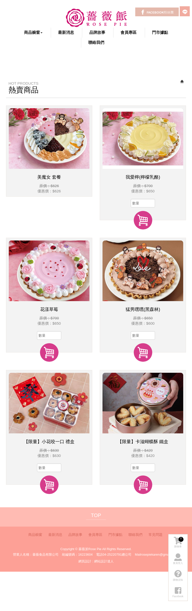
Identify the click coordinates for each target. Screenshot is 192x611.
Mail (138, 554)
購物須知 (178, 575)
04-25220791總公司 (117, 554)
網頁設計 (85, 561)
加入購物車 (143, 220)
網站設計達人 (104, 561)
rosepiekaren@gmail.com (159, 554)
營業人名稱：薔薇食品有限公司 (35, 554)
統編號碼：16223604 (77, 554)
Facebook (157, 12)
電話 (99, 554)
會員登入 (178, 558)
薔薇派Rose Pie (96, 18)
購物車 (179, 542)
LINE (185, 11)
